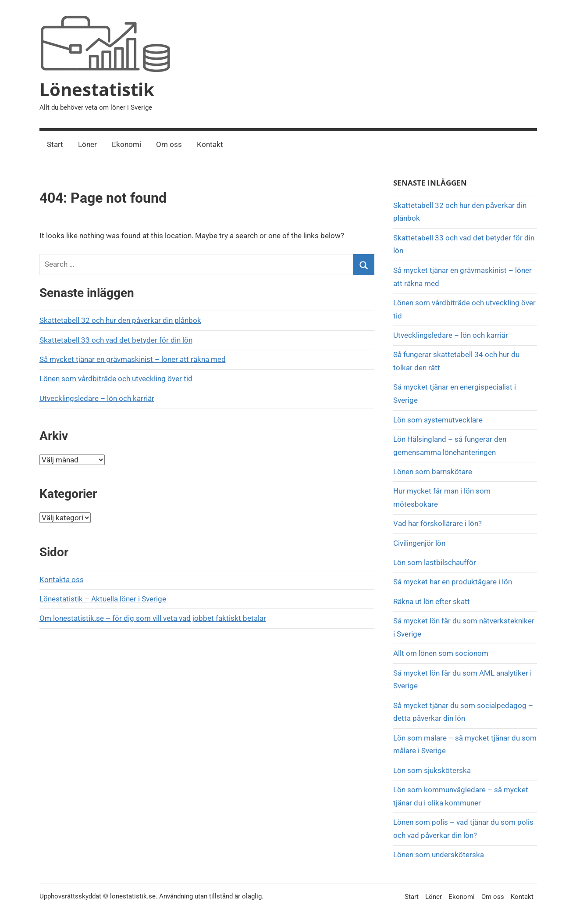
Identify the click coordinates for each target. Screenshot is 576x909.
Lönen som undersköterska (439, 854)
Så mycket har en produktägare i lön (452, 581)
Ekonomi (126, 144)
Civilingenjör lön (419, 543)
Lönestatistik (96, 89)
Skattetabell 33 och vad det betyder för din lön (115, 340)
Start (55, 144)
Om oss (169, 144)
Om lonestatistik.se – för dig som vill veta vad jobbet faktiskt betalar (152, 618)
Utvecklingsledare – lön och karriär (96, 398)
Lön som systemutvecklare (438, 419)
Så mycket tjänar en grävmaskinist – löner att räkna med (132, 359)
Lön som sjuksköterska (432, 770)
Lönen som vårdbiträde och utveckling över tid (115, 378)
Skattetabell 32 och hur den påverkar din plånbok (120, 320)
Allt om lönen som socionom (440, 653)
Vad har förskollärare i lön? (437, 523)
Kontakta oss (61, 579)
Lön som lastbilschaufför (434, 562)
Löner (87, 144)
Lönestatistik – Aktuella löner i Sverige (102, 598)
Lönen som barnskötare (432, 471)
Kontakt (210, 144)
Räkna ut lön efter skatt (431, 601)
